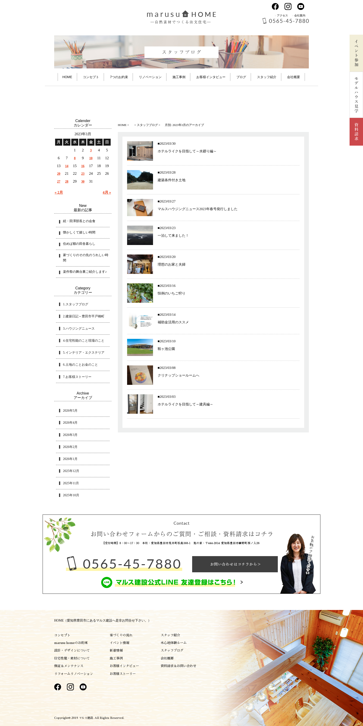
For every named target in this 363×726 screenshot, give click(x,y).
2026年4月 (70, 422)
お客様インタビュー (124, 666)
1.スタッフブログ (75, 304)
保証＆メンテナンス (68, 666)
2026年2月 (70, 447)
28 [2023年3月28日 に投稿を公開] (66, 181)
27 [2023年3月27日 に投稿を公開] (58, 181)
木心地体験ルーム (174, 642)
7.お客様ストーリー (77, 377)
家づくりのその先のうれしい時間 (85, 257)
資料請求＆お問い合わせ (178, 666)
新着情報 (116, 650)
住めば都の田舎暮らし (79, 243)
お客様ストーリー (123, 673)
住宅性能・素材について (72, 658)
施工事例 (178, 77)
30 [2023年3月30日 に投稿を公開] (82, 181)
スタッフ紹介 (266, 77)
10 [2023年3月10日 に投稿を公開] (91, 158)
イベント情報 (119, 642)
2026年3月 (70, 435)
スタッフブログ (172, 650)
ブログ (241, 77)
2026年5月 (70, 410)
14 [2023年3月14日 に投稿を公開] (66, 166)
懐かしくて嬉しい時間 (79, 232)
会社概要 (293, 77)
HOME (67, 77)
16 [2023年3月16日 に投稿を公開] (82, 166)
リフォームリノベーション (73, 673)
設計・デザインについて (72, 650)
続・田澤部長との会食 (79, 221)
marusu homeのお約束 (71, 642)
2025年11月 (71, 483)
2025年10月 (71, 495)
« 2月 (59, 192)
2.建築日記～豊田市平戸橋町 (83, 316)
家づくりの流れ (121, 635)
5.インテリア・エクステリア (83, 352)
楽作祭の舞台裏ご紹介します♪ (85, 271)
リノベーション (150, 77)
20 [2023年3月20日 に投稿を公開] (58, 173)
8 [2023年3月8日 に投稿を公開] (74, 158)
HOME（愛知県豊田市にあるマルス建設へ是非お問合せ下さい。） (102, 620)
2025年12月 (71, 471)
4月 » (107, 192)
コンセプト (91, 77)
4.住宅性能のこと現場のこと (83, 340)
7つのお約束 (119, 77)
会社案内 (299, 15)
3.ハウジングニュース (79, 328)
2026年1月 (70, 459)
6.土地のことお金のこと (80, 364)
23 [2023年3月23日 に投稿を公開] (82, 173)
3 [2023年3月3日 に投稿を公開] (91, 150)
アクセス (282, 15)
